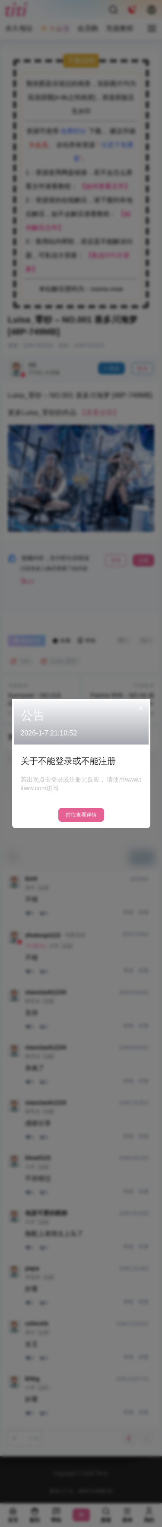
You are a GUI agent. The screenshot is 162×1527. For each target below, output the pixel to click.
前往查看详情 (81, 815)
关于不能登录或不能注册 (68, 761)
